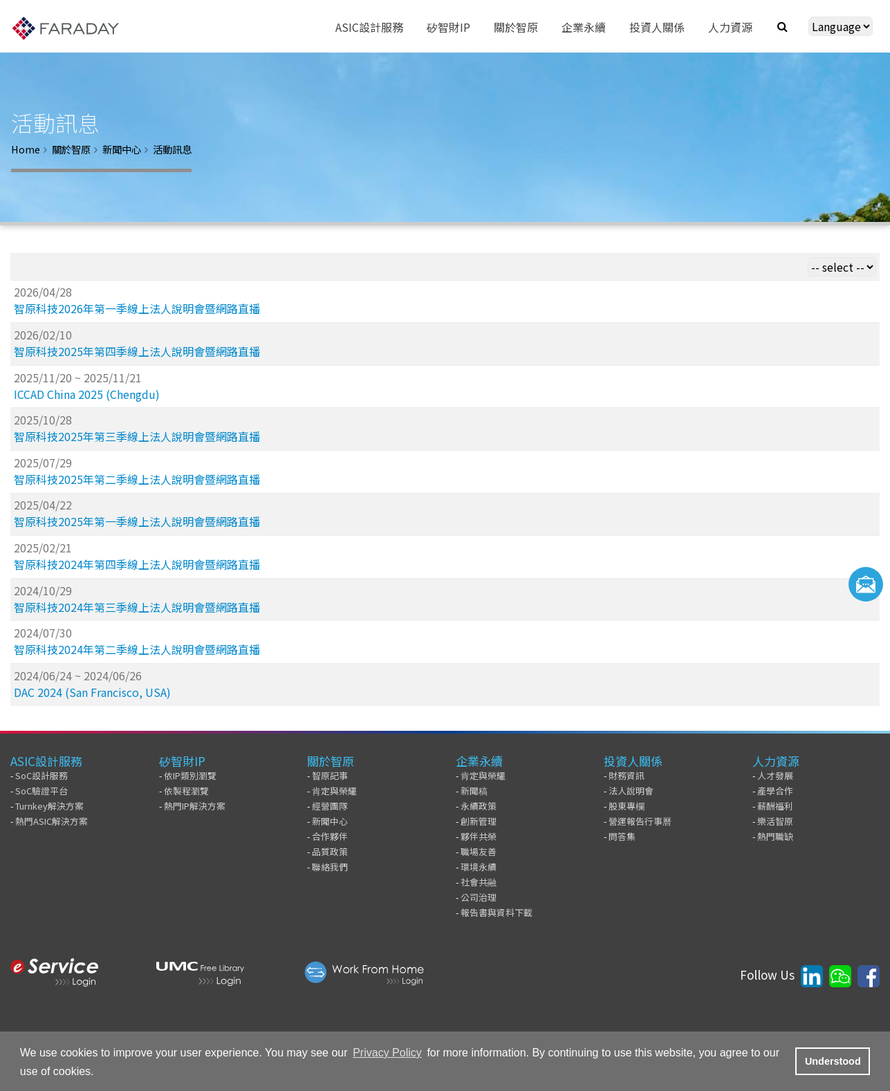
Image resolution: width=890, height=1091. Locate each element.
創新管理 (479, 821)
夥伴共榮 (479, 836)
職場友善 (479, 851)
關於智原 (71, 149)
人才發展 (775, 775)
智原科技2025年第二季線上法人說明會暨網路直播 (137, 479)
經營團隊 (330, 805)
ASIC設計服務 (46, 761)
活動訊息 (172, 149)
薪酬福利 (775, 805)
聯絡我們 (330, 866)
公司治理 (479, 897)
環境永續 (479, 866)
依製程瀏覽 (186, 790)
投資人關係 (633, 761)
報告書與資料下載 (496, 912)
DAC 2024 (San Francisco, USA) (92, 692)
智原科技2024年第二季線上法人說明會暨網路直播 (137, 649)
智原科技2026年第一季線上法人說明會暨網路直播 (137, 308)
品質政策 (330, 851)
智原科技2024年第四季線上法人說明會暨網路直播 (137, 564)
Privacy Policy (387, 1053)
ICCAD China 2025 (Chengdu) (87, 394)
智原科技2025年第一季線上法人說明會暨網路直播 (137, 521)
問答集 (622, 836)
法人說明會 (631, 790)
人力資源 (775, 761)
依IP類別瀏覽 (190, 775)
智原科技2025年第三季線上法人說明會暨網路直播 (137, 436)
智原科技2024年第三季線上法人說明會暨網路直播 (137, 607)
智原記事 (330, 775)
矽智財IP (182, 761)
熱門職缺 (775, 836)
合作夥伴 (330, 836)
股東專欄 (627, 805)
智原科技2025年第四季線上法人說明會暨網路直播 (137, 351)
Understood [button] (833, 1061)
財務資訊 (627, 775)
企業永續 (479, 761)
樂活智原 (775, 821)
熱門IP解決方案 (194, 805)
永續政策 (479, 805)
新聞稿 (474, 790)
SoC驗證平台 (41, 790)
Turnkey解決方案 (49, 805)
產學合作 (775, 790)
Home (25, 149)
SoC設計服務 (41, 775)
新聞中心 (121, 149)
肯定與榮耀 (334, 790)
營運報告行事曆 (640, 821)
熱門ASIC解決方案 (51, 821)
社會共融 (479, 881)
